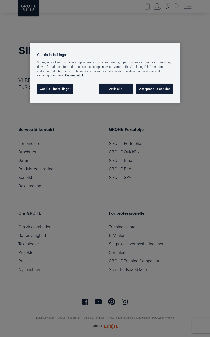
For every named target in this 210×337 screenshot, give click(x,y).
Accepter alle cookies (154, 88)
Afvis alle (115, 88)
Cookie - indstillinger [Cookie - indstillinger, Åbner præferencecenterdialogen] (55, 88)
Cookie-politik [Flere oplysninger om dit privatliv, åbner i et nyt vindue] (74, 75)
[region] (105, 73)
